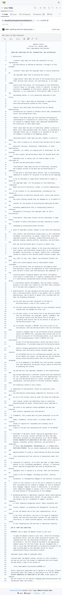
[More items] (59, 14)
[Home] (4, 2)
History (18, 39)
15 (44, 8)
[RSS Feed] (35, 7)
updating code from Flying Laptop (21, 29)
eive (6, 8)
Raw (5, 39)
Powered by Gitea (16, 590)
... (34, 29)
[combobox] (12, 24)
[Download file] (24, 39)
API (44, 593)
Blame (11, 39)
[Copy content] (28, 39)
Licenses (37, 593)
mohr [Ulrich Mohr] (7, 29)
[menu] (20, 593)
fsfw (11, 8)
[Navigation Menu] (59, 2)
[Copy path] (47, 20)
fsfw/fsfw (10, 11)
